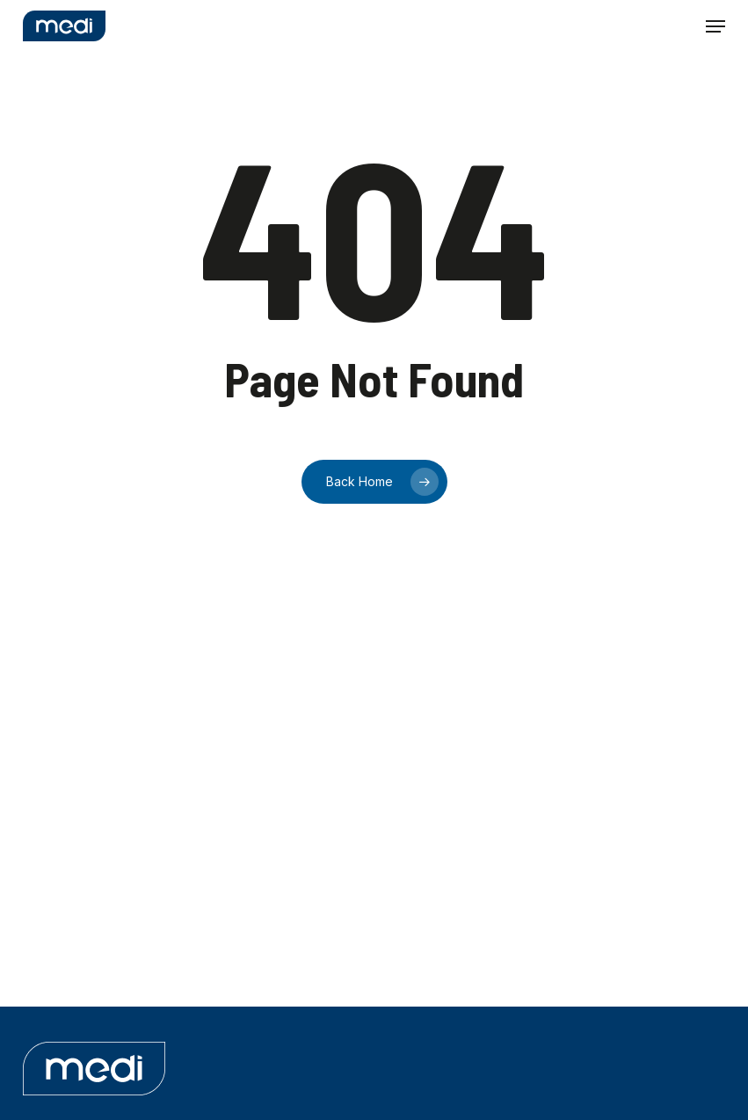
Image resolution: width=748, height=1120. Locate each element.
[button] (715, 26)
